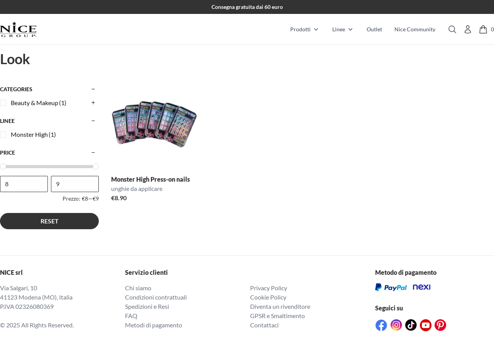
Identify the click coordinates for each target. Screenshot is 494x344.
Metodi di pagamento (153, 325)
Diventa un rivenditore (280, 306)
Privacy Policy (268, 287)
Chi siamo (138, 287)
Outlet (374, 29)
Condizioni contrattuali (156, 297)
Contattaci (264, 325)
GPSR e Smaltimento (277, 315)
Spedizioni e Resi (147, 306)
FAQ (131, 315)
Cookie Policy (268, 297)
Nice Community (414, 29)
